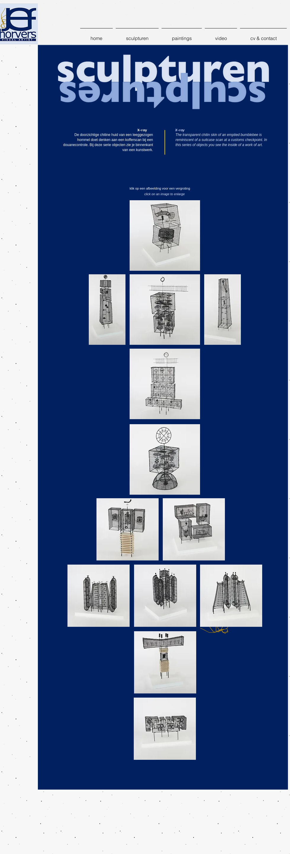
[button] (137, 35)
